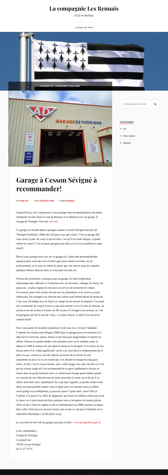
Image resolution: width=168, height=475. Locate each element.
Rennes (70, 201)
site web (53, 221)
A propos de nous (84, 27)
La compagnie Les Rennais (84, 8)
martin (24, 201)
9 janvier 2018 (46, 201)
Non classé (129, 135)
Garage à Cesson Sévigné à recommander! (56, 184)
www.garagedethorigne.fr (87, 422)
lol (124, 128)
